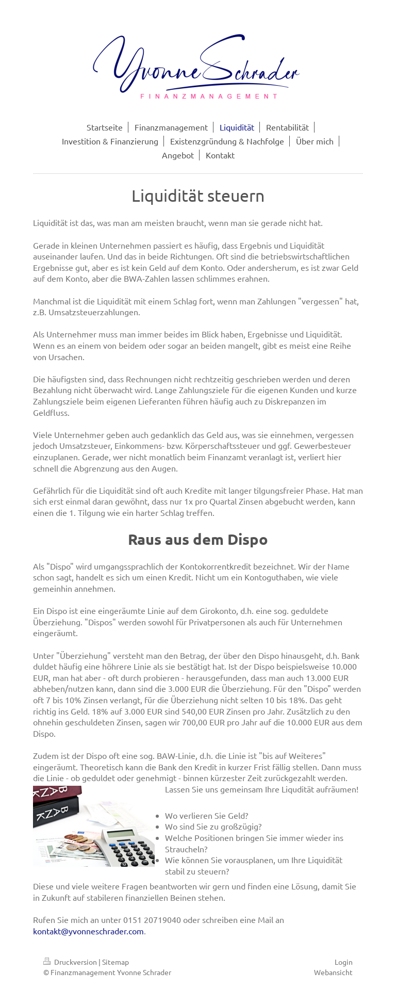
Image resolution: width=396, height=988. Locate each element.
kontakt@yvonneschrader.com (88, 931)
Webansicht (333, 972)
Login (344, 961)
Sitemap (115, 961)
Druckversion (70, 961)
